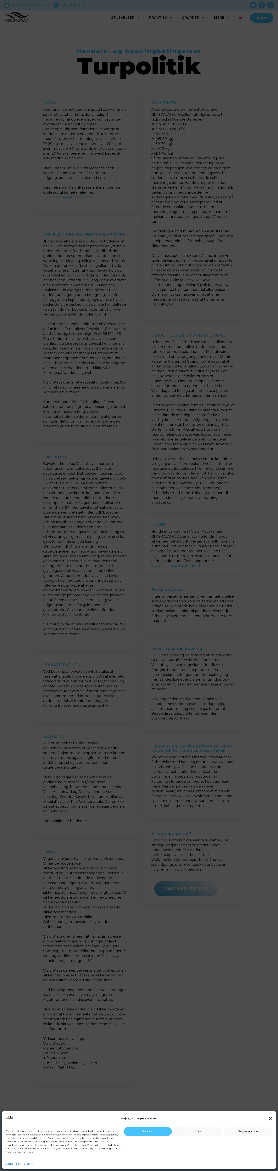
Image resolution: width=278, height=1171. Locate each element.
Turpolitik (28, 1163)
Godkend (148, 1131)
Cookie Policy (13, 1163)
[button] (270, 1118)
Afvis (198, 1131)
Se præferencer (248, 1131)
